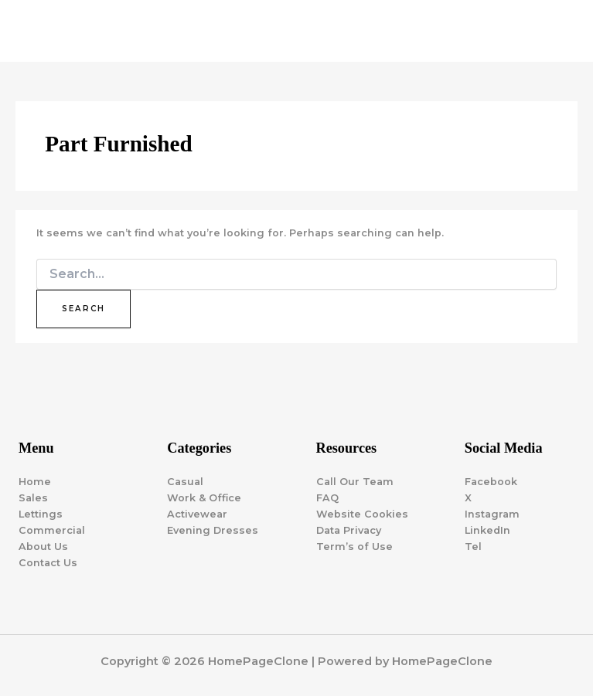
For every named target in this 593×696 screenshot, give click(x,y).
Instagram (492, 514)
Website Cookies (362, 514)
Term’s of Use (354, 546)
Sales (33, 498)
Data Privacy (348, 530)
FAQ (327, 498)
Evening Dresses (212, 530)
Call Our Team (355, 481)
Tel (473, 546)
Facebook (491, 481)
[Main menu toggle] (562, 30)
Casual (185, 481)
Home (35, 481)
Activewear (197, 514)
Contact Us (48, 563)
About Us (43, 546)
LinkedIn (487, 530)
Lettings (41, 514)
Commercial (52, 530)
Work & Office (204, 498)
